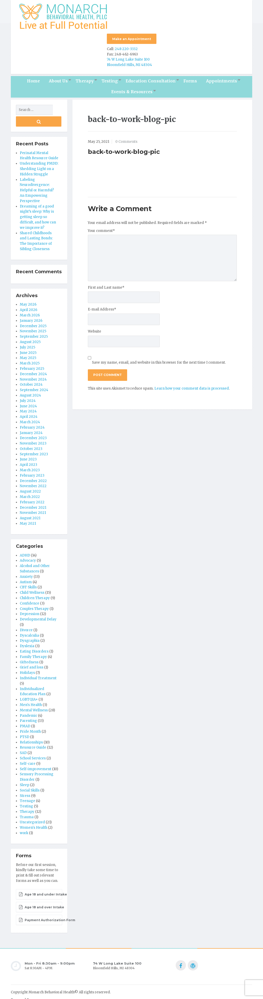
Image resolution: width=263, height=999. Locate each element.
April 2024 (28, 402)
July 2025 (27, 333)
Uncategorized (32, 808)
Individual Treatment (38, 664)
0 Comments (126, 139)
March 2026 (30, 301)
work (24, 819)
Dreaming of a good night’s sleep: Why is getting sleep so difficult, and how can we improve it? (38, 203)
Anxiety (26, 562)
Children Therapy (35, 584)
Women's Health (33, 814)
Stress (25, 781)
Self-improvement (35, 755)
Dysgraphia (30, 627)
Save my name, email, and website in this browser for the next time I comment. (159, 360)
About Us (58, 78)
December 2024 (33, 360)
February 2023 (32, 461)
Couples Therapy (34, 594)
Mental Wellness (34, 696)
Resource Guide (33, 733)
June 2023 (28, 445)
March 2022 (30, 482)
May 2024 (28, 397)
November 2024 (33, 365)
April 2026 (28, 296)
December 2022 (33, 467)
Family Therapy (33, 642)
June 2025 (28, 338)
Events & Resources (132, 89)
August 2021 (30, 504)
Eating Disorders (34, 637)
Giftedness (29, 648)
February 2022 (32, 488)
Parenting (28, 707)
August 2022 (30, 477)
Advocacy (28, 546)
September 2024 (34, 376)
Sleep (24, 771)
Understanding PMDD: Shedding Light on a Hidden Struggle (39, 154)
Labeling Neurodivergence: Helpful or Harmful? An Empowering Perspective (37, 176)
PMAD (25, 712)
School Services (33, 744)
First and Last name (106, 285)
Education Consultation (151, 78)
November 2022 (33, 472)
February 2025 (32, 354)
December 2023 (33, 424)
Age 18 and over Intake (40, 893)
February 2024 (32, 413)
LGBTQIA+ (29, 685)
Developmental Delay (38, 605)
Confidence (29, 589)
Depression (29, 600)
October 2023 (31, 434)
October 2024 (31, 371)
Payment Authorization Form (40, 906)
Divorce (26, 616)
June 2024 (28, 392)
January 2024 (31, 419)
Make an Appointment (131, 39)
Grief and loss (31, 653)
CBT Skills (28, 573)
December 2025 (33, 312)
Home (33, 78)
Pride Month (30, 717)
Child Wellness (32, 578)
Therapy (85, 78)
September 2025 (34, 322)
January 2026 (31, 306)
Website (94, 329)
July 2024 (28, 386)
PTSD (24, 723)
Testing (109, 78)
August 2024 (30, 381)
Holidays (27, 658)
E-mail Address (102, 307)
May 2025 (28, 344)
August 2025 (30, 328)
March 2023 (30, 456)
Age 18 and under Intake (40, 880)
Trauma (27, 803)
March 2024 (30, 408)
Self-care (27, 749)
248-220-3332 (126, 46)
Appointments (221, 78)
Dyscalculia (29, 621)
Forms (190, 78)
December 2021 (33, 493)
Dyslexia (27, 632)
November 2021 (33, 499)
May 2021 (28, 509)
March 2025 (30, 349)
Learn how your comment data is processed (191, 386)
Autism (26, 568)
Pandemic (28, 701)
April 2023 (28, 451)
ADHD (25, 541)
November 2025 (33, 317)
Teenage (27, 787)
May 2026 (28, 290)
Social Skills (30, 776)
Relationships (31, 728)
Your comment (101, 228)
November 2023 (33, 429)
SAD (23, 739)
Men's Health (31, 691)
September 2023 (34, 440)
